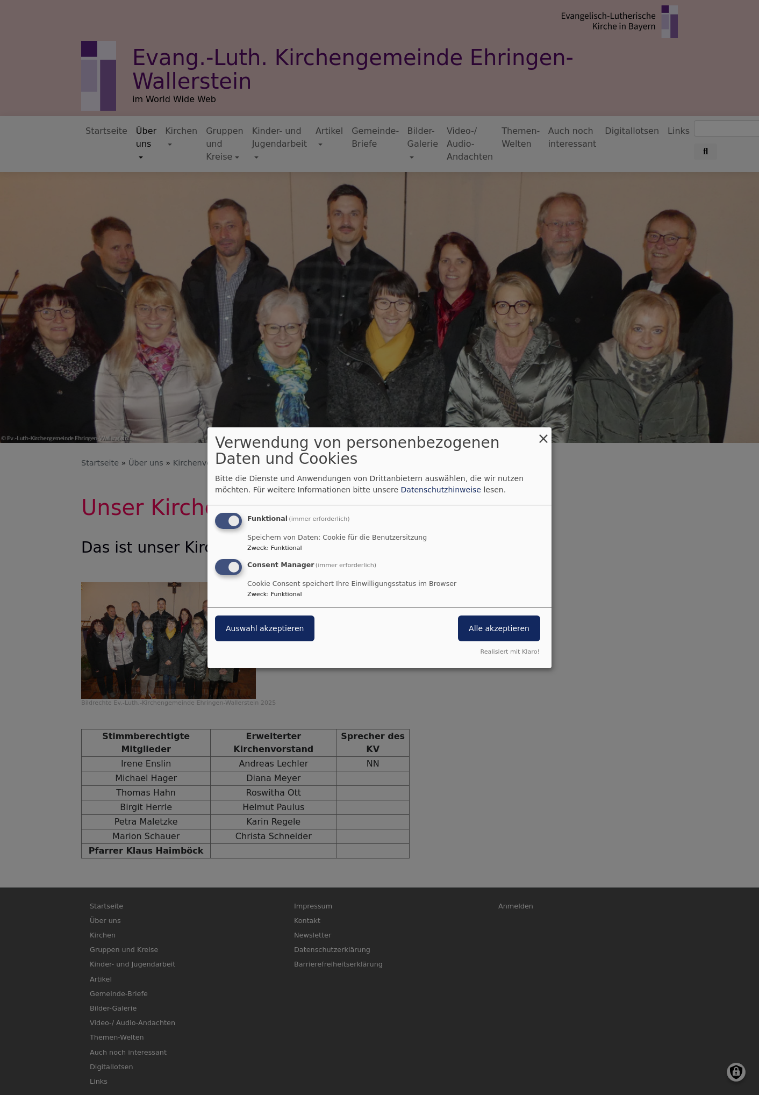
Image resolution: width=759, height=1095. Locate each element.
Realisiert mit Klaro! (510, 651)
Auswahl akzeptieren (265, 628)
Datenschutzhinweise (441, 489)
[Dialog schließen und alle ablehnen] (543, 433)
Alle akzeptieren (499, 628)
